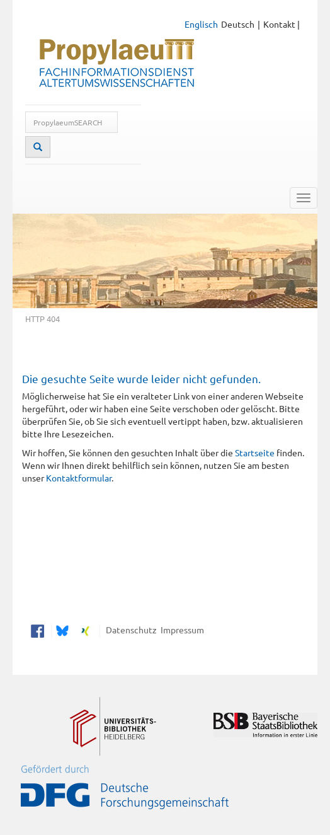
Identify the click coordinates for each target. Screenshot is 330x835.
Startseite (255, 452)
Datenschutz (129, 629)
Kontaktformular (78, 477)
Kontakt (279, 24)
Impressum (180, 629)
